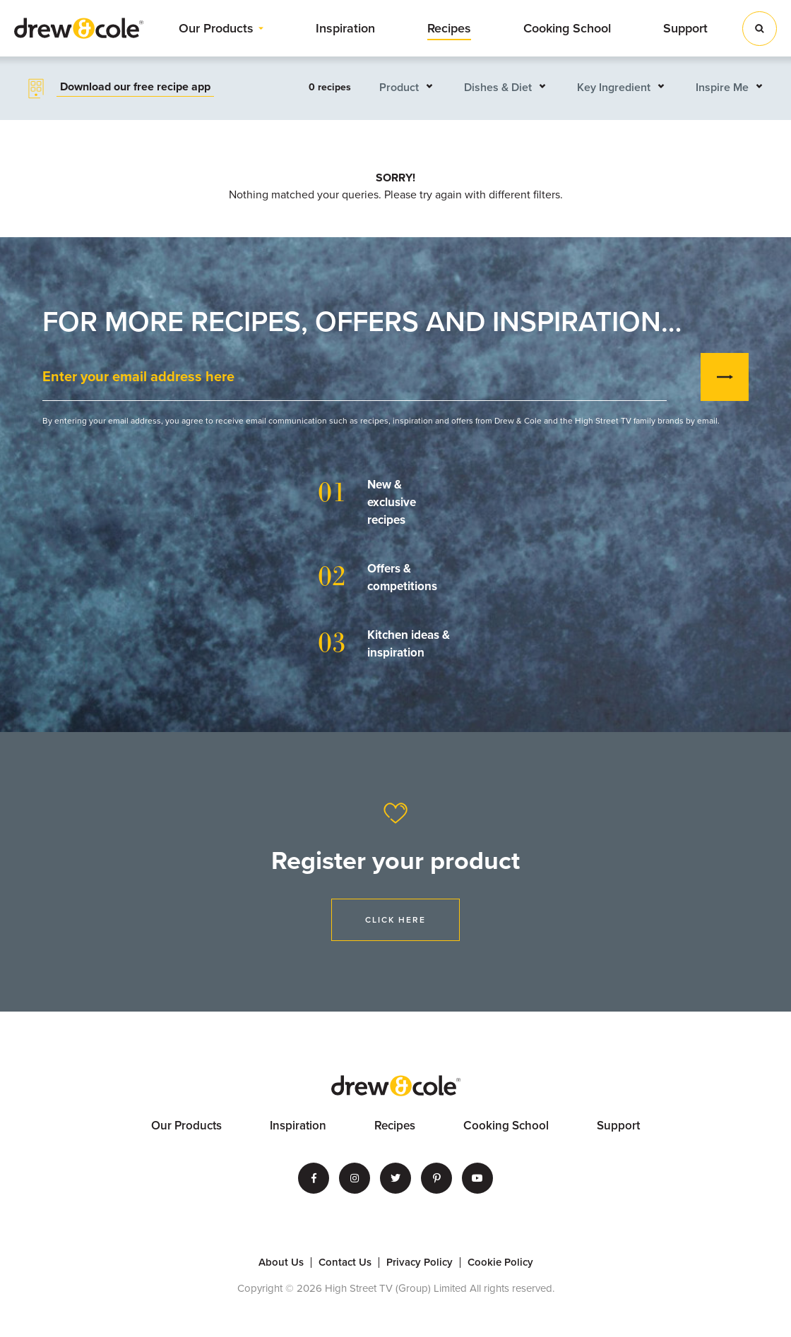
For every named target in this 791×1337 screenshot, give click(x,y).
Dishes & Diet (498, 87)
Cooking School (567, 28)
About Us (281, 1262)
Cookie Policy (500, 1262)
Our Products (216, 28)
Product (399, 87)
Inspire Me (722, 87)
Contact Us (345, 1262)
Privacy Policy (419, 1262)
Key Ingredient (613, 87)
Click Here (395, 920)
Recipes (449, 28)
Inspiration (345, 28)
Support (685, 28)
